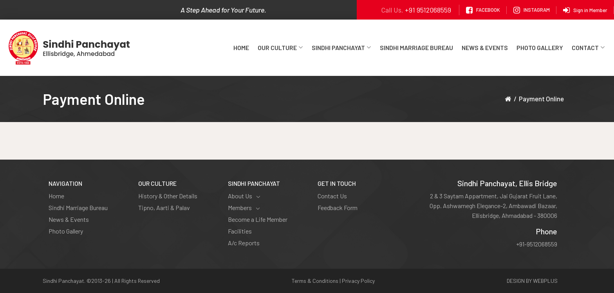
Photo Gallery (539, 47)
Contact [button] (588, 47)
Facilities (240, 231)
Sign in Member (585, 10)
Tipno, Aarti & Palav (164, 207)
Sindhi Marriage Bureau (416, 47)
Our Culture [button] (280, 47)
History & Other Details (167, 196)
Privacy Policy (358, 280)
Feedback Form (338, 207)
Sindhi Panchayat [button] (341, 47)
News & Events (485, 47)
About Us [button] (244, 196)
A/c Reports (244, 242)
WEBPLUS (545, 280)
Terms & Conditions (315, 280)
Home (241, 47)
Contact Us (332, 196)
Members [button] (244, 208)
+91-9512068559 (536, 244)
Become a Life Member (257, 219)
